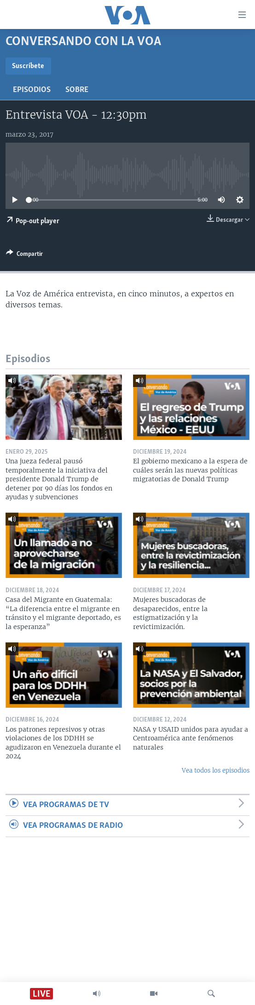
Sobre (76, 90)
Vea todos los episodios (215, 770)
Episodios (32, 90)
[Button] (24, 255)
